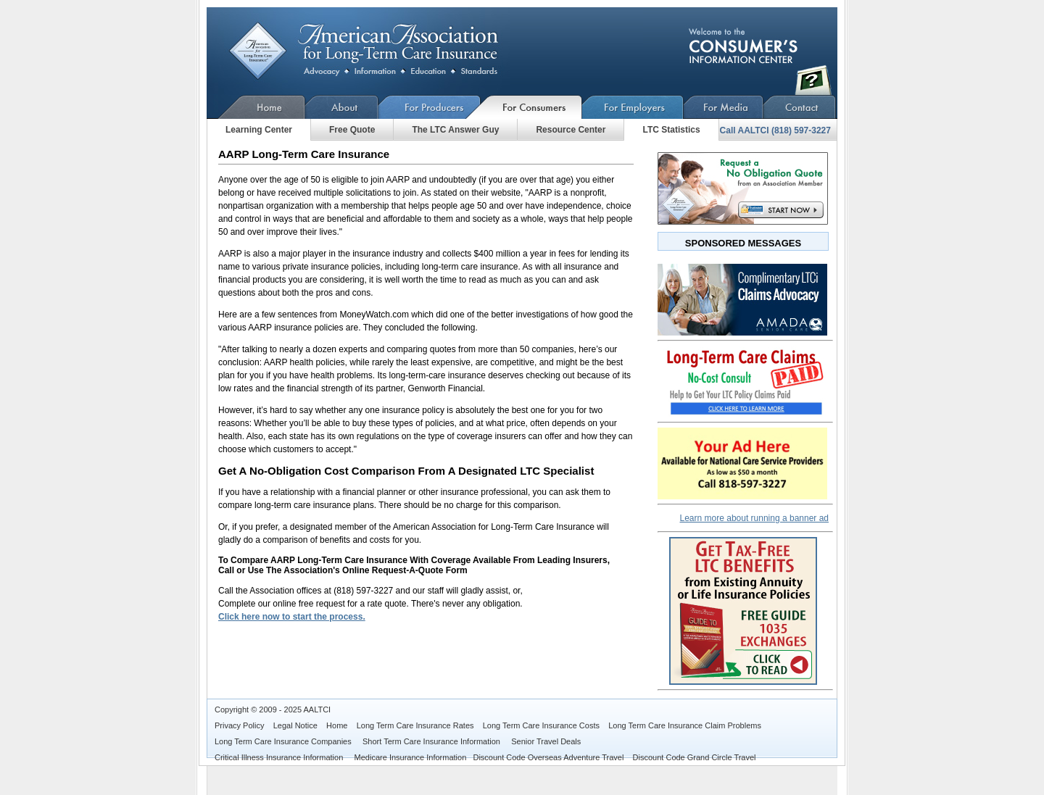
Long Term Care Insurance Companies (284, 741)
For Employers (633, 107)
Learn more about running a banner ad (754, 518)
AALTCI (317, 709)
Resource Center (570, 130)
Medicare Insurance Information (411, 757)
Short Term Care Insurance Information (432, 741)
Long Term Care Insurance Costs (541, 725)
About (341, 107)
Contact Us (800, 107)
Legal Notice (295, 725)
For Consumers (531, 107)
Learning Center (258, 130)
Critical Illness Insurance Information (280, 757)
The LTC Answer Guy (455, 130)
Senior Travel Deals (546, 741)
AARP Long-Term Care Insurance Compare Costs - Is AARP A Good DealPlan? (375, 51)
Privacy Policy (239, 725)
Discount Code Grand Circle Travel (694, 757)
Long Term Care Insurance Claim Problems (684, 725)
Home (256, 107)
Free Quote (352, 130)
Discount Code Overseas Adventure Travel (548, 757)
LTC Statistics (671, 130)
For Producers (429, 107)
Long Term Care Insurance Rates (415, 725)
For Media (723, 107)
